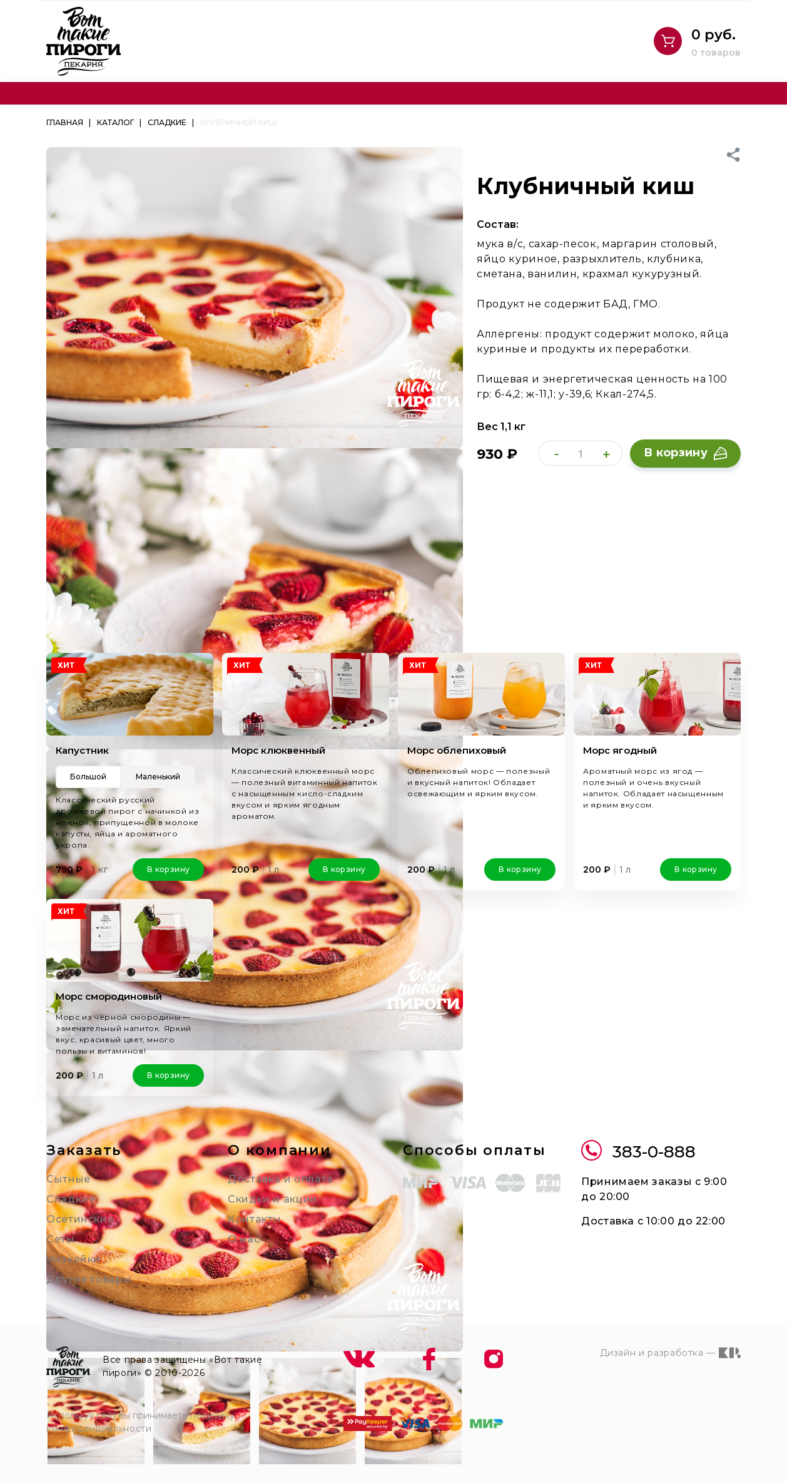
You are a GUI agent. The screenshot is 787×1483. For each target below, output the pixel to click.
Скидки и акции (266, 1188)
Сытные (66, 1167)
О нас (242, 1228)
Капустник (79, 750)
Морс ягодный (617, 750)
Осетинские (75, 1208)
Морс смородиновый (105, 985)
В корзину (685, 452)
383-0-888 (634, 1140)
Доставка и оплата (274, 1167)
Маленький (158, 776)
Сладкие (67, 1188)
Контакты (251, 1208)
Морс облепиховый (453, 750)
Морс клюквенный (274, 750)
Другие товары (83, 1268)
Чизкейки (69, 1248)
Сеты (59, 1228)
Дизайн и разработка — (676, 1341)
